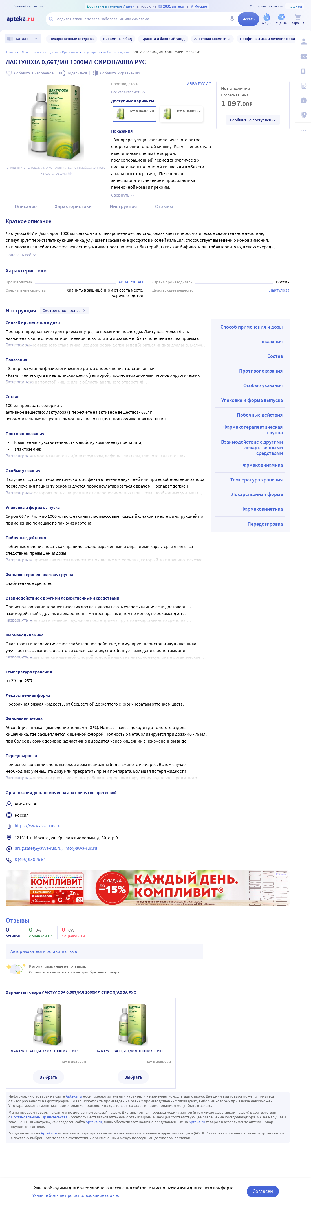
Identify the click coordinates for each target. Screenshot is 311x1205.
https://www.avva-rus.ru (38, 825)
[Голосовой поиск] (232, 19)
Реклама (281, 874)
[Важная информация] (303, 100)
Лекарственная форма (257, 494)
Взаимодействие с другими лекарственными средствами (252, 447)
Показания (270, 341)
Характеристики (73, 206)
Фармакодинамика (261, 465)
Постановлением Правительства (39, 1117)
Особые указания (263, 385)
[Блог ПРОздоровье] (303, 71)
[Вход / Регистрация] (303, 41)
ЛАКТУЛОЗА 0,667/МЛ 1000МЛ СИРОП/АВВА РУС (48, 1051)
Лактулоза (279, 290)
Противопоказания (261, 370)
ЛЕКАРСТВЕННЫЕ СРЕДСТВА (40, 52)
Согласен (263, 1191)
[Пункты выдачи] (303, 115)
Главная (12, 52)
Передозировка (265, 524)
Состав (275, 356)
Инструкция (123, 206)
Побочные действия (260, 414)
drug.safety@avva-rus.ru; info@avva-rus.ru (56, 848)
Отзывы (164, 206)
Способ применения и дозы (251, 326)
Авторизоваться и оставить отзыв (43, 951)
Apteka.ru (74, 1096)
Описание (26, 206)
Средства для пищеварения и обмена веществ (95, 52)
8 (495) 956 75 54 (30, 859)
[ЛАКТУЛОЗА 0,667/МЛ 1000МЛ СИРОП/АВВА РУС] (134, 114)
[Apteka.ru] (25, 19)
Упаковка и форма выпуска (252, 400)
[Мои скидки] (303, 56)
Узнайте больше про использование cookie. (75, 1195)
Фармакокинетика (262, 509)
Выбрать (48, 1077)
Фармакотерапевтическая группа (253, 430)
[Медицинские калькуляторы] (303, 85)
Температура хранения (256, 479)
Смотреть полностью (64, 310)
